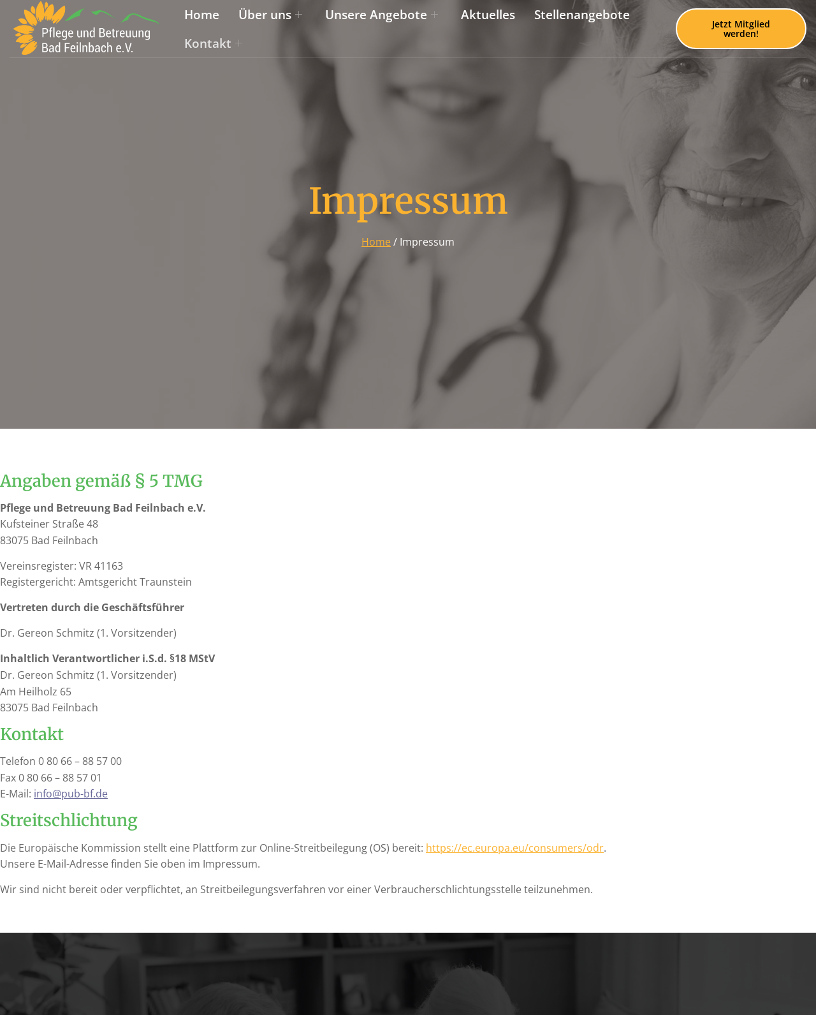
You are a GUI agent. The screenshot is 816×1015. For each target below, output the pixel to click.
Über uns (270, 14)
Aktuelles (488, 14)
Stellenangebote (582, 14)
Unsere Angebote (381, 14)
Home (201, 14)
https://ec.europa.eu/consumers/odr (515, 848)
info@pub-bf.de (71, 794)
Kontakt (213, 43)
